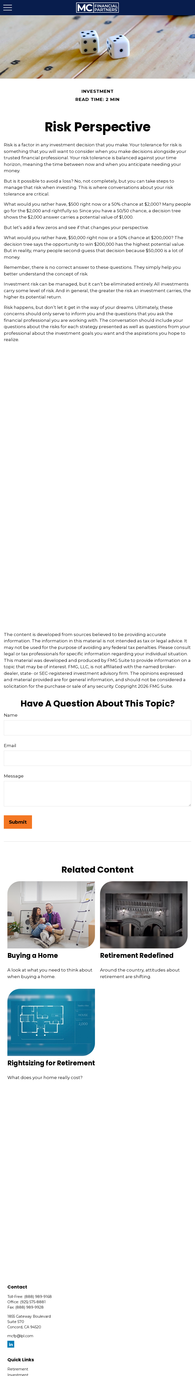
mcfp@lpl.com (20, 1336)
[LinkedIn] (10, 1344)
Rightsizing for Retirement (51, 1063)
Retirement (17, 1369)
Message (14, 776)
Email (10, 745)
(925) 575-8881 (33, 1302)
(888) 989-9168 (38, 1296)
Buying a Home (32, 955)
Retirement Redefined (137, 955)
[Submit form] (18, 822)
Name (11, 715)
